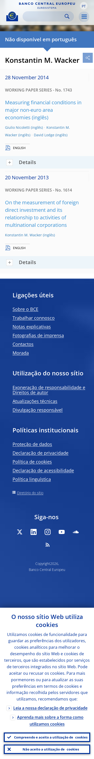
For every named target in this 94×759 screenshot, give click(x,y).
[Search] (44, 16)
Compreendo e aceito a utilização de (50, 737)
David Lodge (44, 135)
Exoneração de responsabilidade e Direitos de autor (49, 389)
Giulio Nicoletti (17, 127)
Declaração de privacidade (40, 453)
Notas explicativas (32, 327)
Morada (21, 353)
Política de (32, 462)
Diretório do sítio (30, 492)
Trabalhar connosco (34, 318)
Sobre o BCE (25, 309)
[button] (83, 6)
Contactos (23, 344)
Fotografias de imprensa (38, 335)
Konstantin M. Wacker (23, 235)
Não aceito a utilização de (51, 749)
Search (67, 16)
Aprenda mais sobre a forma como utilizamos (50, 720)
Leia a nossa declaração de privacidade (50, 708)
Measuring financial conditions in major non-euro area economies (43, 110)
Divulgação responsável (38, 410)
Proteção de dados (32, 444)
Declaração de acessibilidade (43, 470)
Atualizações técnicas (35, 401)
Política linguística (32, 479)
